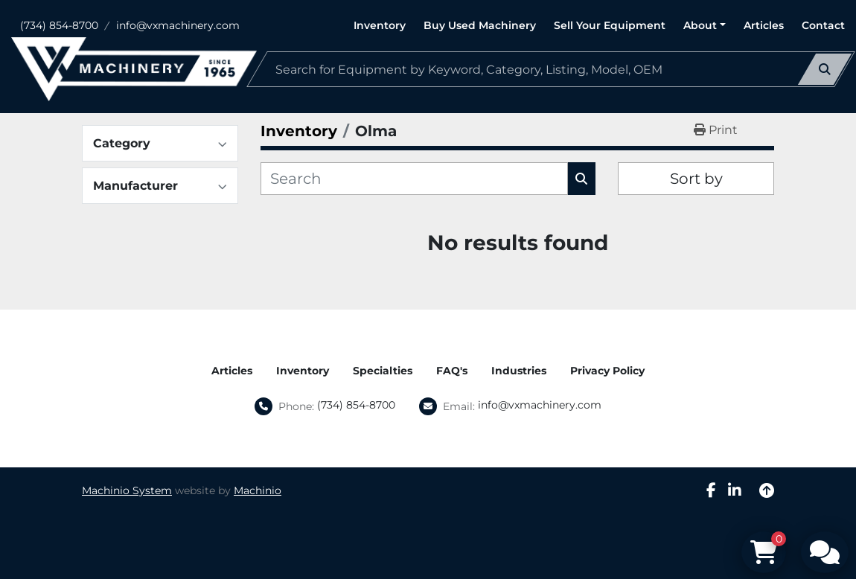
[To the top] (766, 490)
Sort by (696, 179)
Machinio (257, 490)
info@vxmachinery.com (178, 25)
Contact (823, 25)
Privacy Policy (607, 370)
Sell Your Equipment (609, 25)
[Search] (551, 69)
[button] (704, 25)
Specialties (382, 370)
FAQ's (451, 370)
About (700, 25)
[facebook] (711, 490)
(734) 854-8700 (59, 25)
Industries (518, 370)
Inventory (380, 25)
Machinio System (127, 490)
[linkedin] (734, 490)
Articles (764, 25)
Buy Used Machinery (480, 25)
